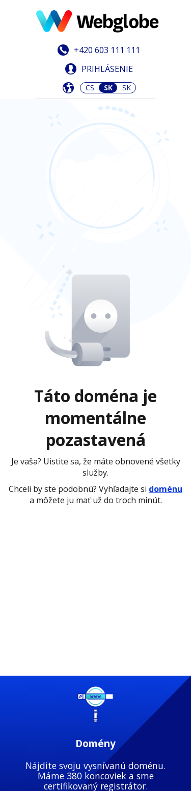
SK (126, 87)
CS (90, 87)
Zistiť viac (95, 401)
